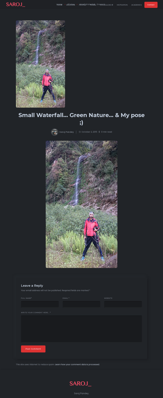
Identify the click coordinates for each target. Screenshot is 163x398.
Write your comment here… (36, 312)
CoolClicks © (105, 5)
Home (59, 5)
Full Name (26, 298)
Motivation (121, 5)
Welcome (69, 5)
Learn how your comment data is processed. (77, 364)
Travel (92, 5)
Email (66, 298)
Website (108, 298)
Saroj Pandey (66, 132)
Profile (81, 5)
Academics (136, 5)
